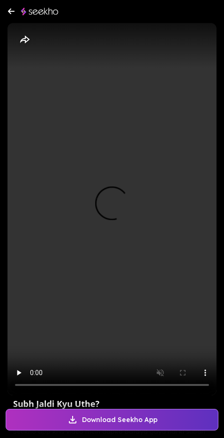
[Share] (24, 40)
